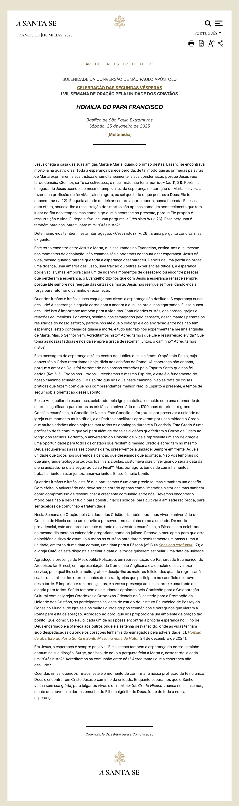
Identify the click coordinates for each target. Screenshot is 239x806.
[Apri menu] (218, 23)
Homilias (52, 35)
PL (142, 64)
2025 (68, 35)
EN (107, 64)
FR (125, 64)
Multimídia (119, 134)
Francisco (28, 35)
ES (116, 64)
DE (97, 64)
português (205, 34)
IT (133, 64)
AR (88, 64)
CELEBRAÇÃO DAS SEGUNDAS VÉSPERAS (119, 87)
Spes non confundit (175, 545)
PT (151, 64)
